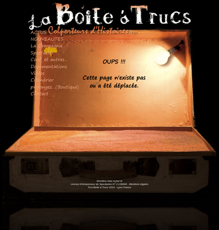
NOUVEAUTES (47, 39)
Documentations (49, 66)
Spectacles (42, 53)
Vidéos (38, 73)
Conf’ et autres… (49, 59)
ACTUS (39, 32)
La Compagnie (46, 46)
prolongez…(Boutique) (55, 87)
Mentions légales (138, 184)
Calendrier (42, 80)
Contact (39, 93)
